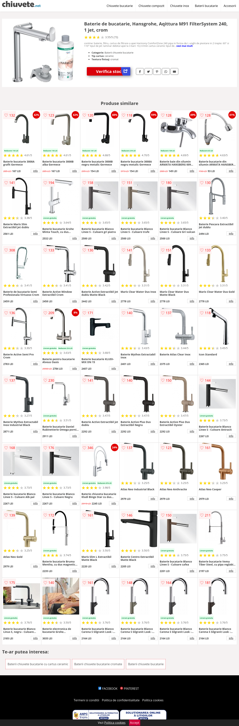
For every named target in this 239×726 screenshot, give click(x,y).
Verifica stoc (113, 71)
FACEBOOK (107, 689)
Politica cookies (153, 700)
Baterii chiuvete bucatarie (146, 664)
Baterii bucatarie (206, 6)
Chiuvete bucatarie (120, 6)
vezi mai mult (184, 46)
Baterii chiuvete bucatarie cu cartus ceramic (37, 664)
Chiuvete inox (179, 6)
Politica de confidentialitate (121, 700)
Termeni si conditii (86, 700)
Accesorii (230, 6)
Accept (134, 723)
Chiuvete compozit (151, 6)
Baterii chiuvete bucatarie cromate (98, 664)
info (35, 170)
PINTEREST (129, 689)
